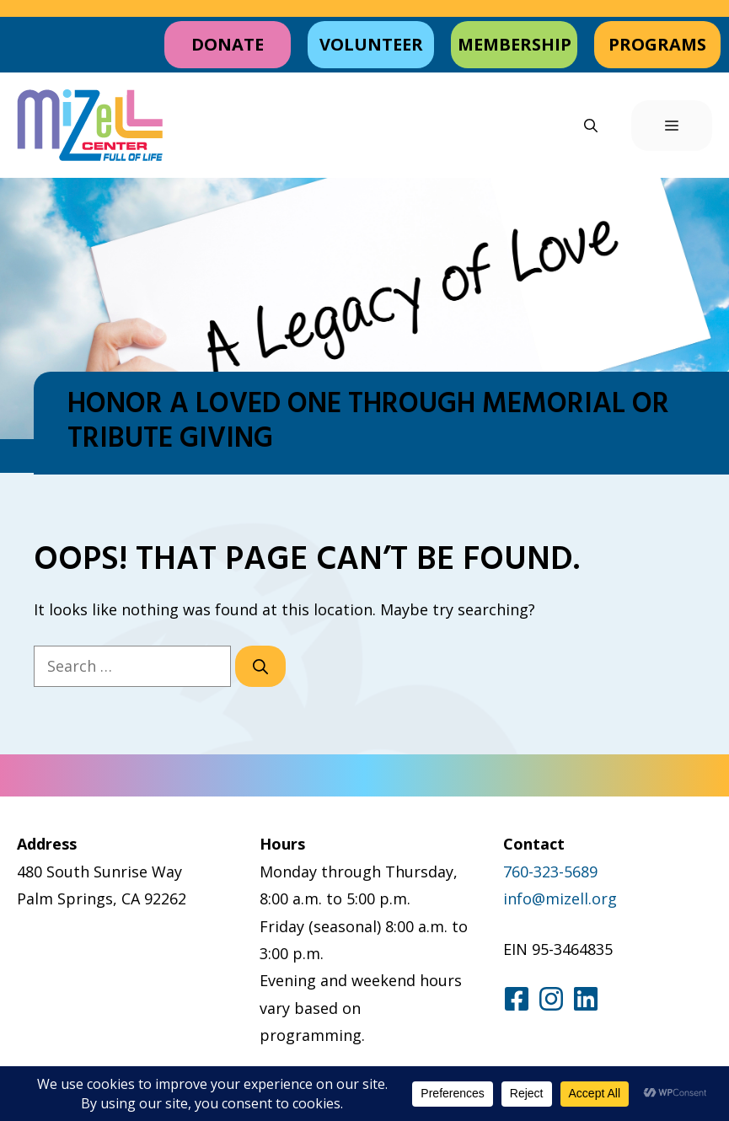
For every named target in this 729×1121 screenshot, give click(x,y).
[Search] (260, 666)
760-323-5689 (550, 871)
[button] (590, 125)
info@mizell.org (560, 898)
